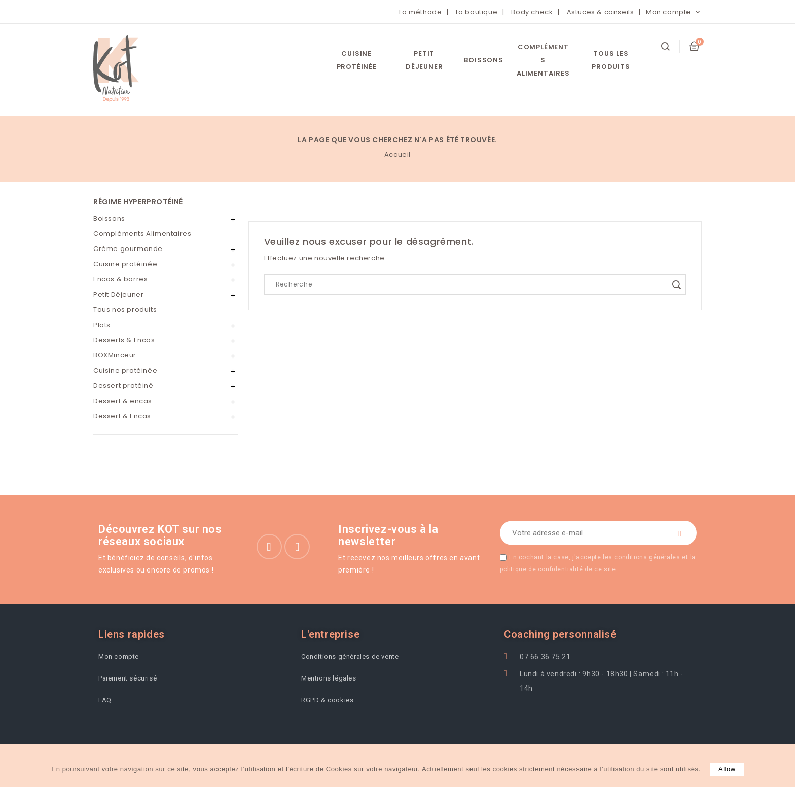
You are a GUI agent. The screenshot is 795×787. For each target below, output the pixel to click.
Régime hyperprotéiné (138, 202)
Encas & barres (120, 279)
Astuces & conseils (600, 12)
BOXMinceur (114, 355)
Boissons (483, 60)
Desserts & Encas (124, 340)
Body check (532, 12)
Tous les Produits (611, 60)
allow (727, 769)
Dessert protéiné (123, 385)
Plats (102, 325)
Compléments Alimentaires (543, 60)
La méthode (420, 12)
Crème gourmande (128, 249)
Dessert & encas (122, 401)
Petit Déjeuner (424, 60)
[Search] (475, 284)
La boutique (477, 12)
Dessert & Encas (122, 416)
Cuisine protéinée (357, 60)
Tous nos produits (125, 309)
